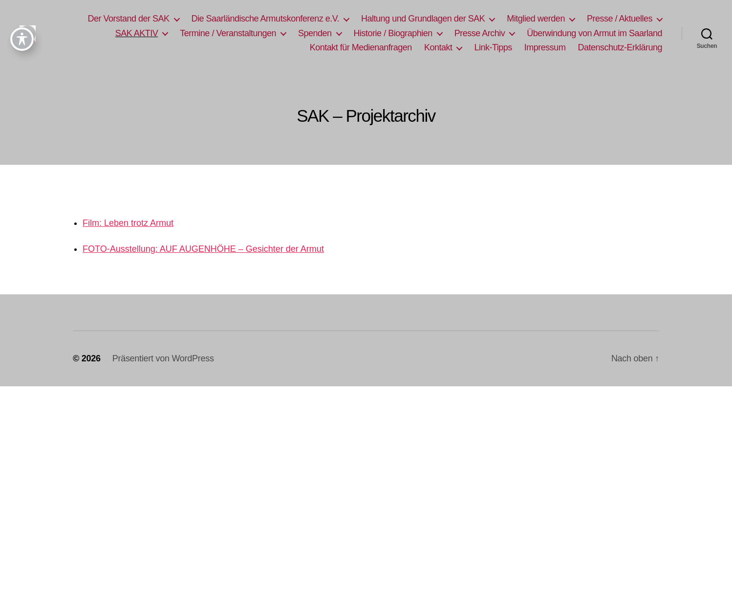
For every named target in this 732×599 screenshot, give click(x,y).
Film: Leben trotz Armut (128, 223)
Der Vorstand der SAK (128, 18)
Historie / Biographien (393, 33)
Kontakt (438, 47)
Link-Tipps (493, 47)
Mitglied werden (536, 18)
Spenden (315, 33)
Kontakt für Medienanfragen (361, 47)
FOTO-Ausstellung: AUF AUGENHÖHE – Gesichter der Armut (203, 249)
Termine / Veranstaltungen (228, 33)
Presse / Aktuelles (619, 18)
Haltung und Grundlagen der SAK (423, 18)
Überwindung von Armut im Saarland (594, 33)
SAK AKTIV (136, 33)
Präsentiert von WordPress (163, 358)
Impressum (545, 47)
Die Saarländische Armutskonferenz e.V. (266, 18)
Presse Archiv (479, 33)
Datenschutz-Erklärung (620, 47)
